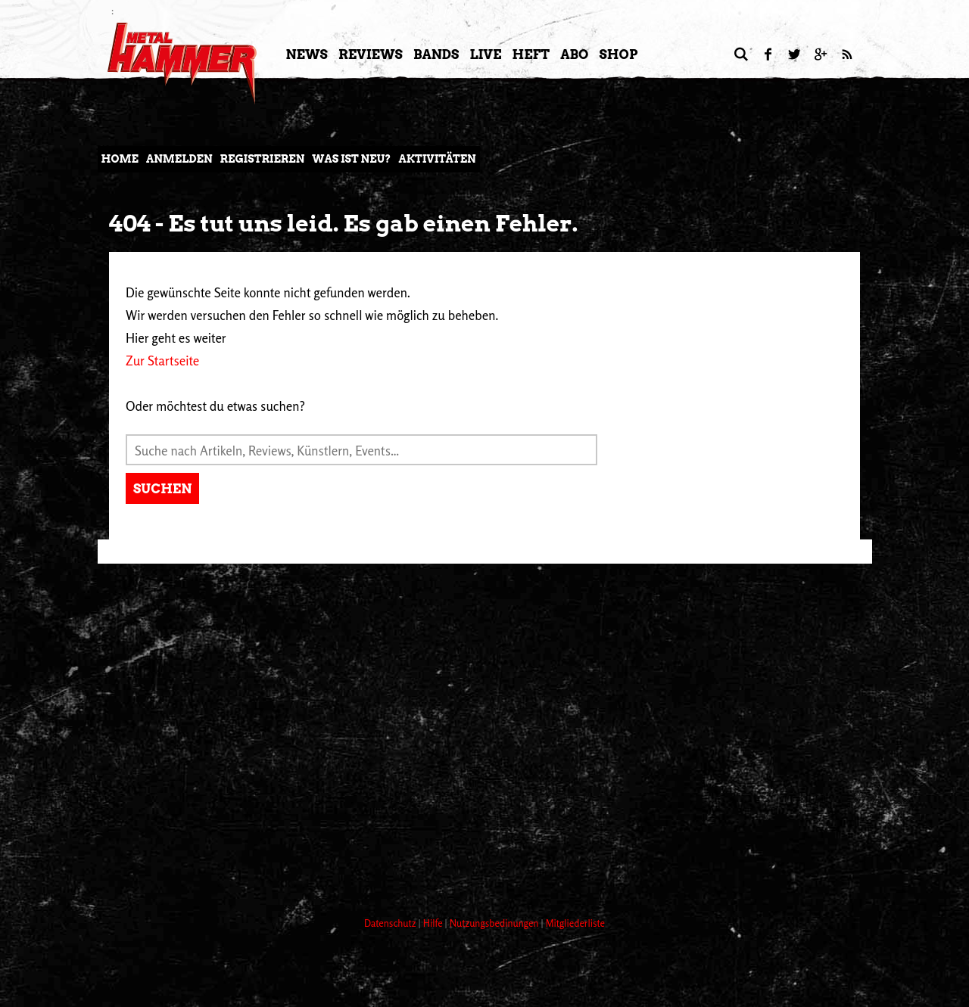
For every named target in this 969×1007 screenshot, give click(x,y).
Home (120, 159)
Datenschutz (391, 923)
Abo (574, 54)
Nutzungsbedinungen (495, 923)
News (307, 54)
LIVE (485, 54)
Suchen (162, 488)
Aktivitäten (436, 159)
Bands (436, 54)
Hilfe (434, 923)
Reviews (370, 54)
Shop (619, 54)
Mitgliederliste (575, 923)
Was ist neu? (351, 159)
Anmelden (179, 159)
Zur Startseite (162, 360)
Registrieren (262, 159)
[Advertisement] (373, 848)
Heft (531, 54)
